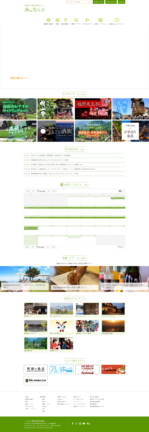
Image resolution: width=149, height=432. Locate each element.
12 (37, 216)
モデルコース (87, 21)
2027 (55, 191)
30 (95, 235)
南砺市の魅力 (48, 21)
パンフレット (78, 401)
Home (27, 397)
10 (109, 206)
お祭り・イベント (100, 21)
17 (109, 216)
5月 (49, 191)
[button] (3, 47)
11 (124, 206)
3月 (33, 191)
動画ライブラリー (79, 406)
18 (124, 216)
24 (109, 226)
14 (66, 216)
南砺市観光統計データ (97, 406)
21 (66, 226)
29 (80, 235)
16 (95, 216)
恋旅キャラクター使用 (97, 399)
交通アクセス (98, 2)
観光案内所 (93, 404)
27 (51, 235)
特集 (57, 21)
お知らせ (60, 399)
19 (37, 226)
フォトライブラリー (80, 404)
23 (95, 226)
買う (43, 409)
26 (37, 235)
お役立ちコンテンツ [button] (117, 21)
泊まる (44, 406)
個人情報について (63, 404)
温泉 (43, 411)
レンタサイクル (79, 399)
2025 (28, 191)
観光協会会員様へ (95, 401)
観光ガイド (77, 397)
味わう (44, 401)
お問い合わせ (111, 2)
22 (80, 226)
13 (51, 216)
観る (43, 399)
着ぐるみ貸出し (95, 397)
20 (51, 226)
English (121, 2)
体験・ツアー (76, 21)
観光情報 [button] (65, 21)
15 (80, 216)
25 (124, 226)
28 (66, 235)
